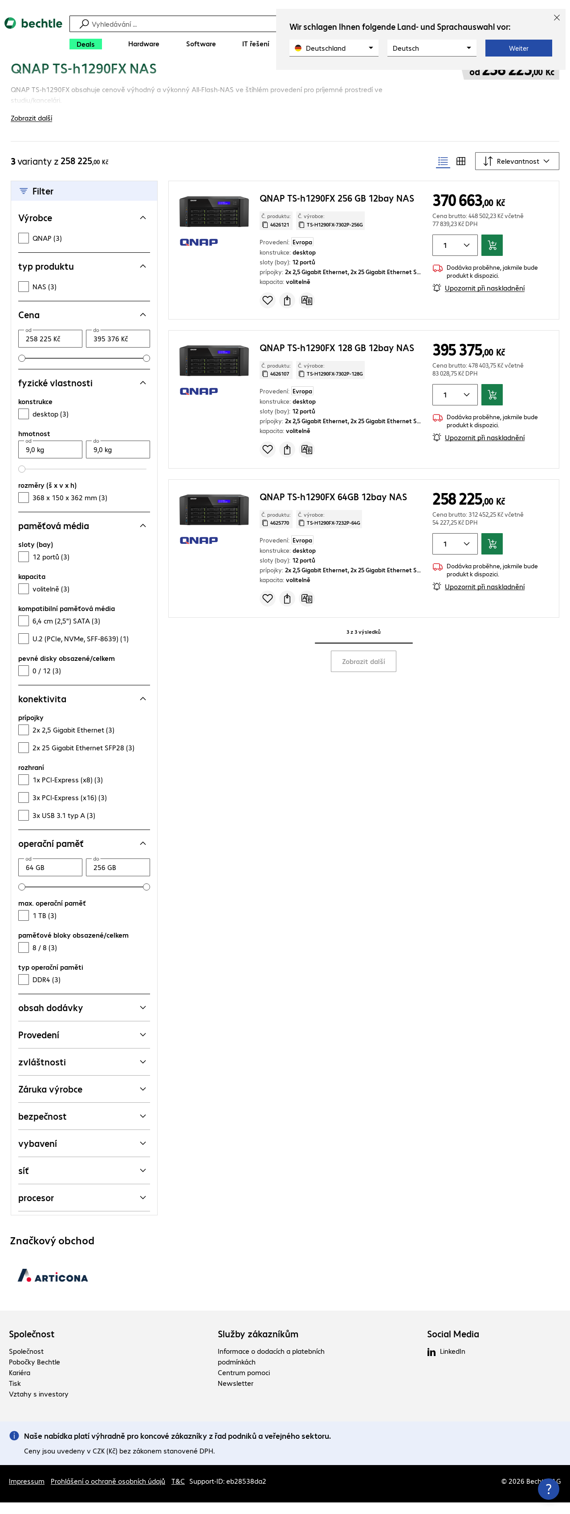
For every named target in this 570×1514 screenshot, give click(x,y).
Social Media (453, 1345)
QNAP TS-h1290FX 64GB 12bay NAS (333, 508)
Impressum (27, 1492)
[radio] (443, 173)
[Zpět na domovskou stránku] (33, 35)
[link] (205, 79)
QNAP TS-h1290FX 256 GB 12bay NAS (337, 209)
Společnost (32, 1345)
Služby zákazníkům (258, 1345)
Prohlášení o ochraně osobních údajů (108, 1492)
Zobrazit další (363, 672)
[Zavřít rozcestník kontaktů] (548, 1489)
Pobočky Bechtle (34, 1373)
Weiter (519, 48)
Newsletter (235, 1394)
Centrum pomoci (244, 1384)
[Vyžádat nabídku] (287, 312)
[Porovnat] (307, 312)
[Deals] (85, 44)
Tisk (15, 1394)
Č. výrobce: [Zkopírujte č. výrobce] (330, 231)
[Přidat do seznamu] (268, 312)
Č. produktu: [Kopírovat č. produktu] (276, 231)
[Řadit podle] (517, 173)
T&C (178, 1492)
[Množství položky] (443, 257)
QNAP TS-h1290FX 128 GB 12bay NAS (337, 358)
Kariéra (19, 1384)
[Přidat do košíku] (492, 256)
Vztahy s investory (39, 1405)
